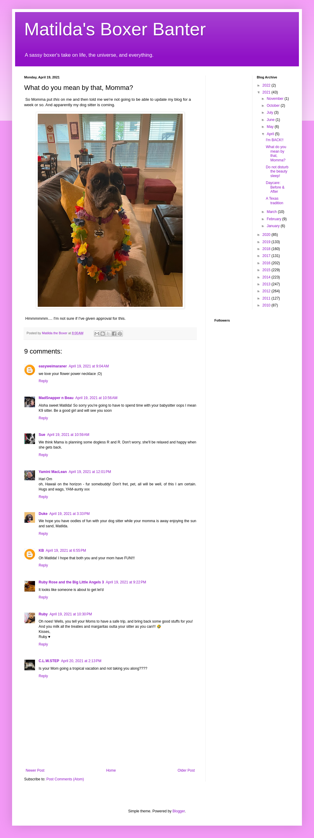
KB (41, 550)
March (272, 212)
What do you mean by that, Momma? (276, 153)
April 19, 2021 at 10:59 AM (68, 435)
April (271, 134)
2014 (266, 277)
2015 (266, 270)
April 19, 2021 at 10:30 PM (71, 614)
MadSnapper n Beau (56, 398)
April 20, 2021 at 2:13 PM (81, 661)
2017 (266, 256)
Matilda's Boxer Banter (115, 29)
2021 (266, 92)
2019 (266, 242)
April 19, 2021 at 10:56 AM (96, 398)
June (271, 120)
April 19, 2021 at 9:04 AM (89, 366)
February (274, 219)
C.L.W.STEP (49, 661)
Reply (43, 381)
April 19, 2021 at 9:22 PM (126, 582)
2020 (266, 235)
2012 (266, 291)
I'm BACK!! (274, 140)
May (270, 127)
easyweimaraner (53, 366)
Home (111, 770)
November (275, 99)
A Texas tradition (274, 200)
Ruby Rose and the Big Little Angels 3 (71, 582)
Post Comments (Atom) (65, 779)
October (273, 105)
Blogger (178, 811)
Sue (42, 435)
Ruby (43, 614)
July (270, 112)
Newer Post (35, 770)
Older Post (186, 770)
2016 (266, 263)
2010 (266, 305)
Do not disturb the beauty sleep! (277, 171)
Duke (43, 514)
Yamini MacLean (53, 472)
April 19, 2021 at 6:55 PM (66, 550)
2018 (266, 249)
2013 (266, 284)
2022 (266, 85)
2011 (266, 298)
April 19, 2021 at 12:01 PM (90, 472)
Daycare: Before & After (275, 187)
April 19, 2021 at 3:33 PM (69, 514)
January (273, 226)
